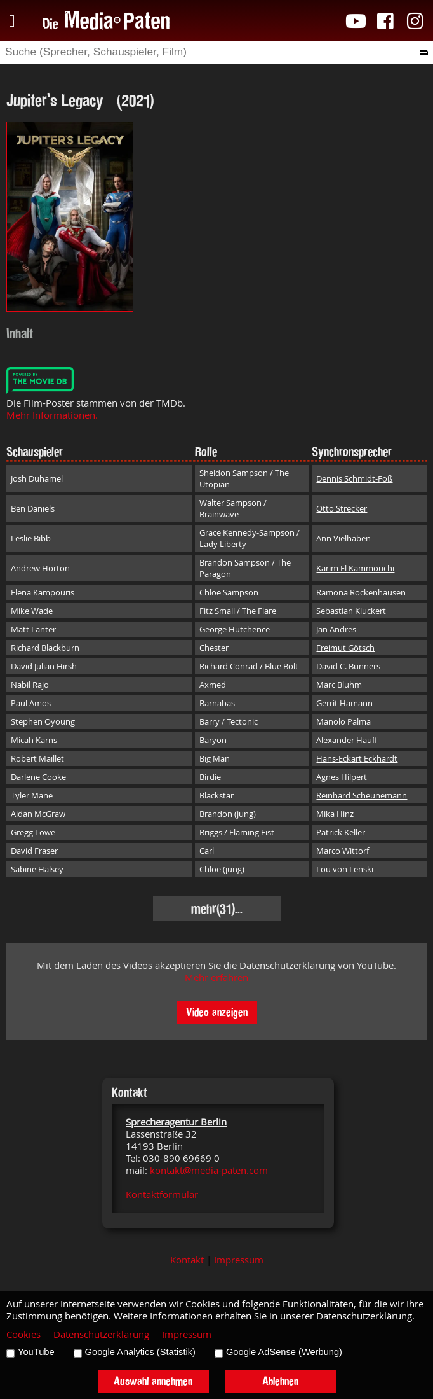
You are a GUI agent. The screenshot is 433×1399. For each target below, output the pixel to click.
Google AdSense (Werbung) (284, 1352)
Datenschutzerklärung (101, 1334)
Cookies (23, 1334)
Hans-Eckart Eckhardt (356, 758)
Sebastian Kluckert (351, 610)
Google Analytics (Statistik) (140, 1352)
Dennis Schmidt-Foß (354, 478)
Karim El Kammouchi (355, 568)
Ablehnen (280, 1381)
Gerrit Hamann (344, 703)
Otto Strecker (341, 508)
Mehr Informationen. (52, 415)
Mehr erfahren (216, 977)
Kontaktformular (162, 1194)
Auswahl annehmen (153, 1381)
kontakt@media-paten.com (209, 1170)
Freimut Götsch (345, 647)
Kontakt (187, 1260)
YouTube (36, 1352)
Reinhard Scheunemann (361, 795)
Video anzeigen (217, 1012)
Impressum (238, 1260)
